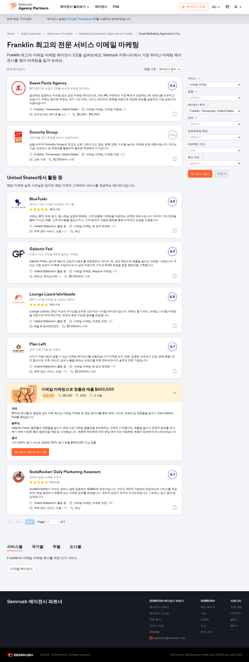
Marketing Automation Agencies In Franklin (106, 33)
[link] (101, 7)
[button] (216, 7)
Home (10, 33)
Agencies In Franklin (60, 33)
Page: (41, 521)
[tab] (14, 547)
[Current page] (52, 521)
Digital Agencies (31, 33)
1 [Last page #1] (64, 521)
